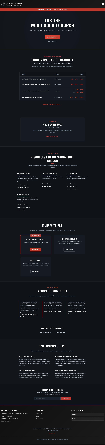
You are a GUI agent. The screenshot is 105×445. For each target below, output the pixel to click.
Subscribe (66, 399)
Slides (81, 80)
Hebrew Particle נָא (71, 185)
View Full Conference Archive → (52, 105)
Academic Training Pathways (23, 208)
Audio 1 (76, 98)
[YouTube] (87, 420)
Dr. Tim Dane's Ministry (22, 206)
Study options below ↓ (52, 42)
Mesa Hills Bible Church (46, 333)
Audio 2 (81, 98)
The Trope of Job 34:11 (72, 187)
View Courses (35, 272)
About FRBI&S (39, 414)
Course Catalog (39, 419)
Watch (72, 80)
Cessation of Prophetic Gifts (23, 186)
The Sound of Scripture (47, 185)
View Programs (69, 251)
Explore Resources (52, 38)
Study (37, 417)
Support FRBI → (52, 434)
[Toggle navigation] (102, 4)
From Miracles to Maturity (23, 188)
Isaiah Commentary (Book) (72, 190)
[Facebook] (87, 415)
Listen (76, 80)
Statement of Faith (21, 211)
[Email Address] (47, 399)
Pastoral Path (35, 250)
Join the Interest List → (52, 138)
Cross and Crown (61, 333)
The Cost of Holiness (46, 187)
